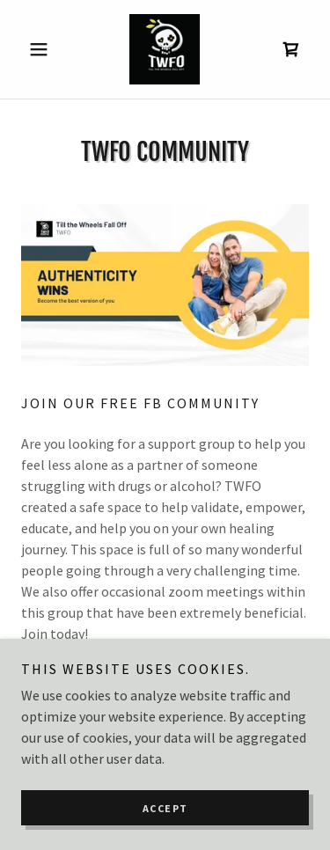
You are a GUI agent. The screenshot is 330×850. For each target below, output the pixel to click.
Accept (165, 832)
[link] (164, 49)
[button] (42, 49)
